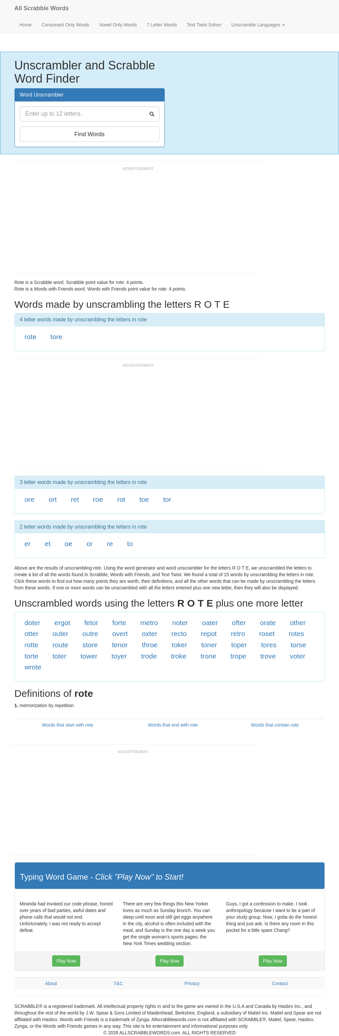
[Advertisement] (135, 222)
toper (239, 645)
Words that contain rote (274, 725)
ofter (239, 622)
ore (29, 499)
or (89, 543)
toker (179, 645)
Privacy (192, 983)
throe (150, 645)
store (90, 645)
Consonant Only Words (65, 24)
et (48, 543)
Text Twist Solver (204, 24)
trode (149, 656)
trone (208, 656)
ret (75, 499)
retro (238, 633)
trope (238, 656)
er (27, 543)
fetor (91, 622)
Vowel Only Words (118, 24)
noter (180, 622)
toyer (119, 656)
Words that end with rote (173, 725)
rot (121, 499)
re (110, 543)
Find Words (89, 134)
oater (210, 622)
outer (60, 633)
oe (68, 543)
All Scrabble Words (42, 8)
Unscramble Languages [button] (258, 24)
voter (297, 656)
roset (267, 633)
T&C (118, 983)
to (130, 543)
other (298, 622)
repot (209, 633)
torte (31, 656)
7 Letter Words (162, 24)
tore (56, 336)
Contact (280, 983)
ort (53, 499)
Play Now (66, 961)
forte (119, 622)
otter (31, 633)
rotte (31, 645)
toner (209, 645)
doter (32, 622)
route (60, 645)
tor (167, 499)
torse (298, 645)
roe (98, 499)
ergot (62, 622)
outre (90, 633)
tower (89, 656)
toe (144, 499)
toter (59, 656)
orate (268, 622)
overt (120, 633)
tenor (120, 645)
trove (268, 656)
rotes (296, 633)
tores (269, 645)
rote (30, 336)
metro (149, 622)
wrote (32, 667)
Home (25, 24)
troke (178, 656)
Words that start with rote (67, 725)
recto (179, 633)
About (51, 983)
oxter (149, 633)
